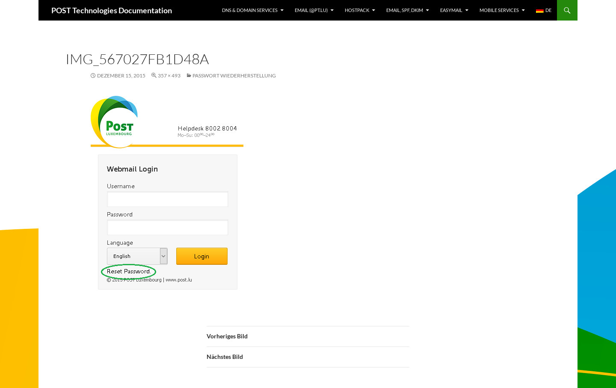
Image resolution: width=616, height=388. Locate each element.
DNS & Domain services (250, 10)
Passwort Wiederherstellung (234, 75)
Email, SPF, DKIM (404, 10)
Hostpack (357, 10)
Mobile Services (499, 10)
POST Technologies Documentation (111, 10)
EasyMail (451, 10)
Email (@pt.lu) (311, 10)
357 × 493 (169, 75)
